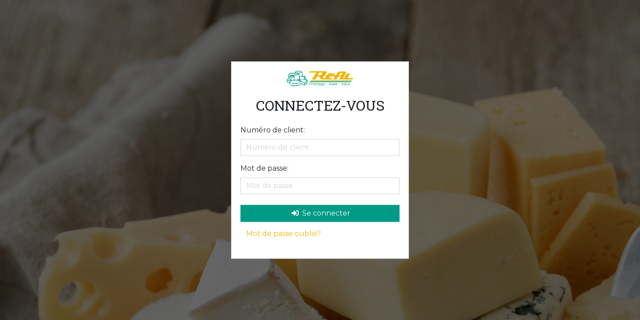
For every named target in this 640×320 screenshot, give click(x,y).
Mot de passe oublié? (283, 233)
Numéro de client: (272, 130)
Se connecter (321, 213)
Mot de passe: (264, 168)
